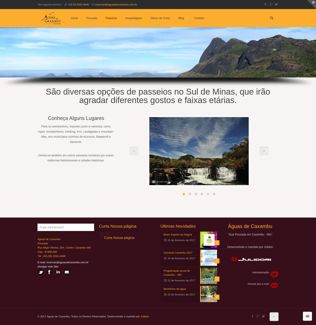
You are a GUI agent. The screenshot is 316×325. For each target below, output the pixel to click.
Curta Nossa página (117, 226)
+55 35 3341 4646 (78, 4)
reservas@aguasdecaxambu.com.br (116, 4)
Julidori (145, 316)
